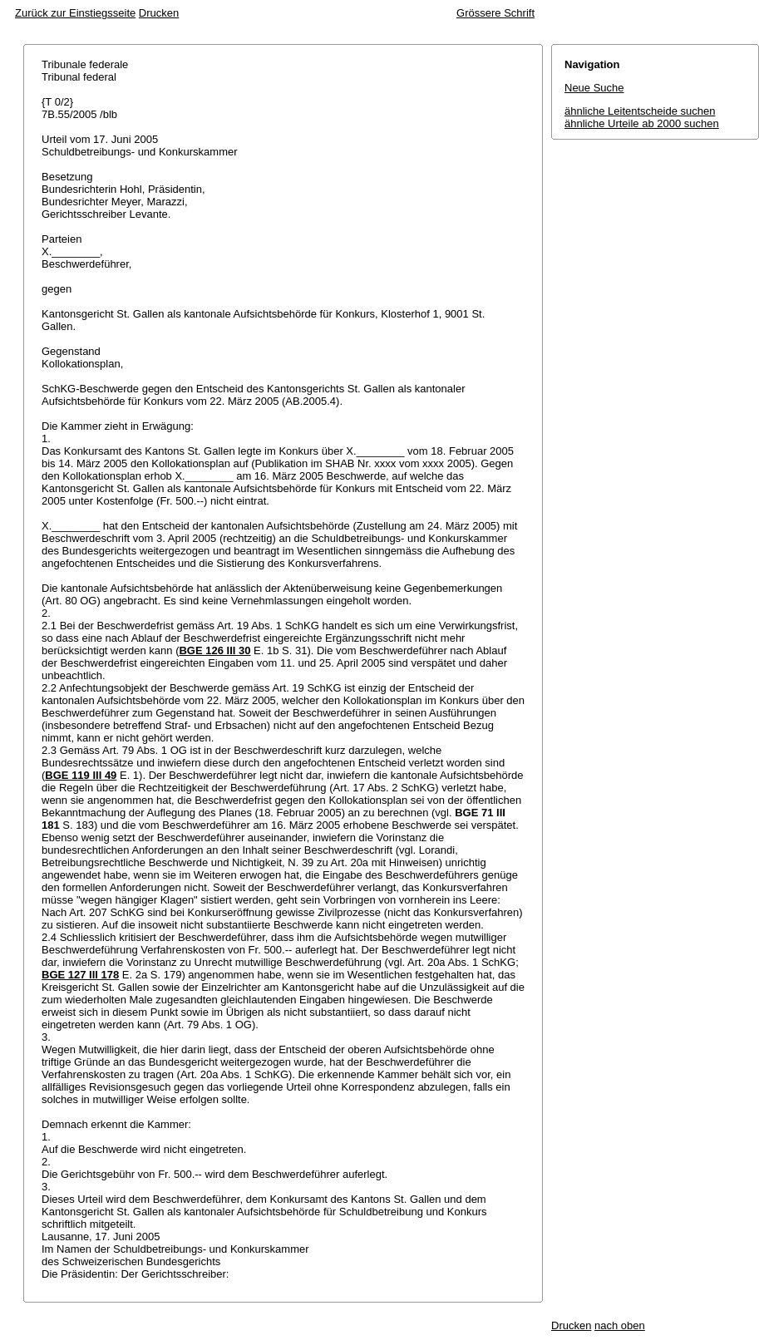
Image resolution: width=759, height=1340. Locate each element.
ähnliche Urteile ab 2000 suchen (641, 123)
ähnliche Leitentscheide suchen (639, 111)
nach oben (619, 1325)
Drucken (159, 13)
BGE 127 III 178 (80, 974)
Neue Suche (594, 87)
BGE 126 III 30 (214, 650)
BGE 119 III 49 (80, 775)
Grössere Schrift (495, 13)
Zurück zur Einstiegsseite (75, 13)
